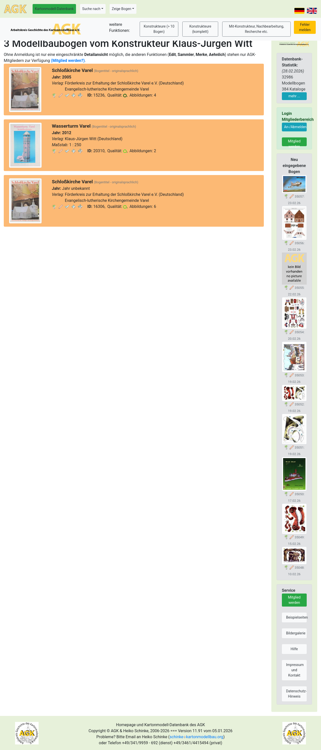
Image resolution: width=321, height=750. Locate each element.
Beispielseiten (296, 617)
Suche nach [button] (91, 9)
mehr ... (294, 96)
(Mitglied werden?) (68, 60)
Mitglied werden (294, 142)
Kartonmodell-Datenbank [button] (54, 9)
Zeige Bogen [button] (121, 9)
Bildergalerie (295, 633)
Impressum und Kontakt (295, 670)
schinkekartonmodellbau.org (196, 736)
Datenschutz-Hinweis (296, 693)
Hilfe (294, 649)
